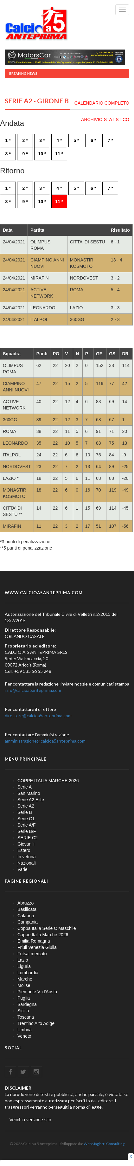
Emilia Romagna (33, 941)
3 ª (42, 140)
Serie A (24, 786)
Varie (22, 869)
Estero (23, 850)
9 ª (25, 153)
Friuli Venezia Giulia (37, 947)
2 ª (25, 140)
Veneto (24, 1036)
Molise (23, 985)
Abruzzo (25, 902)
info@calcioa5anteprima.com (33, 690)
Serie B (24, 812)
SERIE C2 (27, 837)
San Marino (28, 793)
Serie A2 (25, 805)
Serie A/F (26, 825)
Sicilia (23, 1010)
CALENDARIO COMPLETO (101, 103)
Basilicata (26, 909)
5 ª (76, 140)
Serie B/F (26, 831)
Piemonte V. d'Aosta (37, 991)
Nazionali (26, 863)
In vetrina (26, 856)
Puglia (23, 998)
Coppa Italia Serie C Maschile (46, 928)
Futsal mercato (32, 953)
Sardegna (27, 1004)
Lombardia (27, 972)
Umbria (24, 1029)
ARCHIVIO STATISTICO (105, 119)
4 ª (59, 140)
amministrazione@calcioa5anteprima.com (45, 741)
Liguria (24, 966)
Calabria (25, 915)
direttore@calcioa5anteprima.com (38, 715)
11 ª (59, 153)
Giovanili (26, 844)
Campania (27, 921)
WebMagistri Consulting (104, 1143)
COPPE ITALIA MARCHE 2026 (48, 780)
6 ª (93, 140)
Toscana (25, 1017)
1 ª (8, 140)
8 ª (8, 153)
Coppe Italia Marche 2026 (42, 934)
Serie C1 (26, 818)
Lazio (22, 960)
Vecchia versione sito (30, 1119)
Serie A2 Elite (30, 799)
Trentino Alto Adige (35, 1023)
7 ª (110, 140)
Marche (24, 979)
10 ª (42, 153)
